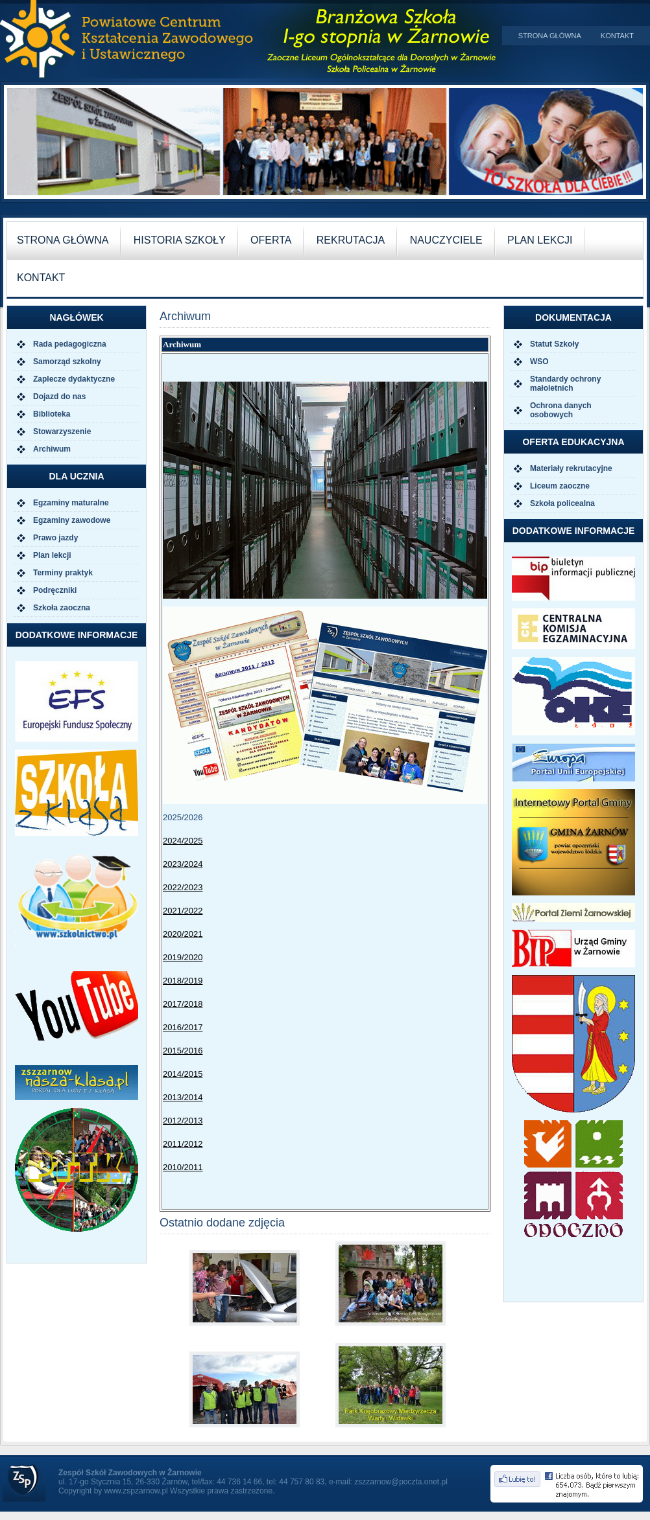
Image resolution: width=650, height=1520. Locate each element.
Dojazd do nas (59, 396)
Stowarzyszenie (62, 431)
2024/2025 (182, 841)
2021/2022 (182, 910)
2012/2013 (182, 1120)
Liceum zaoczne (560, 485)
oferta (270, 240)
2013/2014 (182, 1097)
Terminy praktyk (63, 572)
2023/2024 (182, 864)
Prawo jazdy (55, 537)
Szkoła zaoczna (61, 607)
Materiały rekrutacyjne (571, 468)
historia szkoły (180, 240)
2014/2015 (182, 1074)
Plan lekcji (52, 555)
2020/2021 (182, 934)
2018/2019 (182, 980)
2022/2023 (182, 887)
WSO (539, 361)
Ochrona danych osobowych (561, 410)
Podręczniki (55, 590)
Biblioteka (51, 414)
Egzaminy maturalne (71, 502)
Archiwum (52, 449)
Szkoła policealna (562, 503)
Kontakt (617, 36)
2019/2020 (182, 957)
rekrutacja (351, 240)
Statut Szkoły (554, 344)
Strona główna (549, 36)
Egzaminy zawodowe (71, 520)
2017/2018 (182, 1004)
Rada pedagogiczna (69, 344)
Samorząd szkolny (67, 361)
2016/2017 (182, 1027)
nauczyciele (446, 240)
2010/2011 (182, 1167)
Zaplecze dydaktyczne (74, 379)
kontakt (41, 277)
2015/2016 (182, 1050)
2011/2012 (182, 1144)
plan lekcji (539, 240)
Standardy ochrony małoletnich (565, 383)
